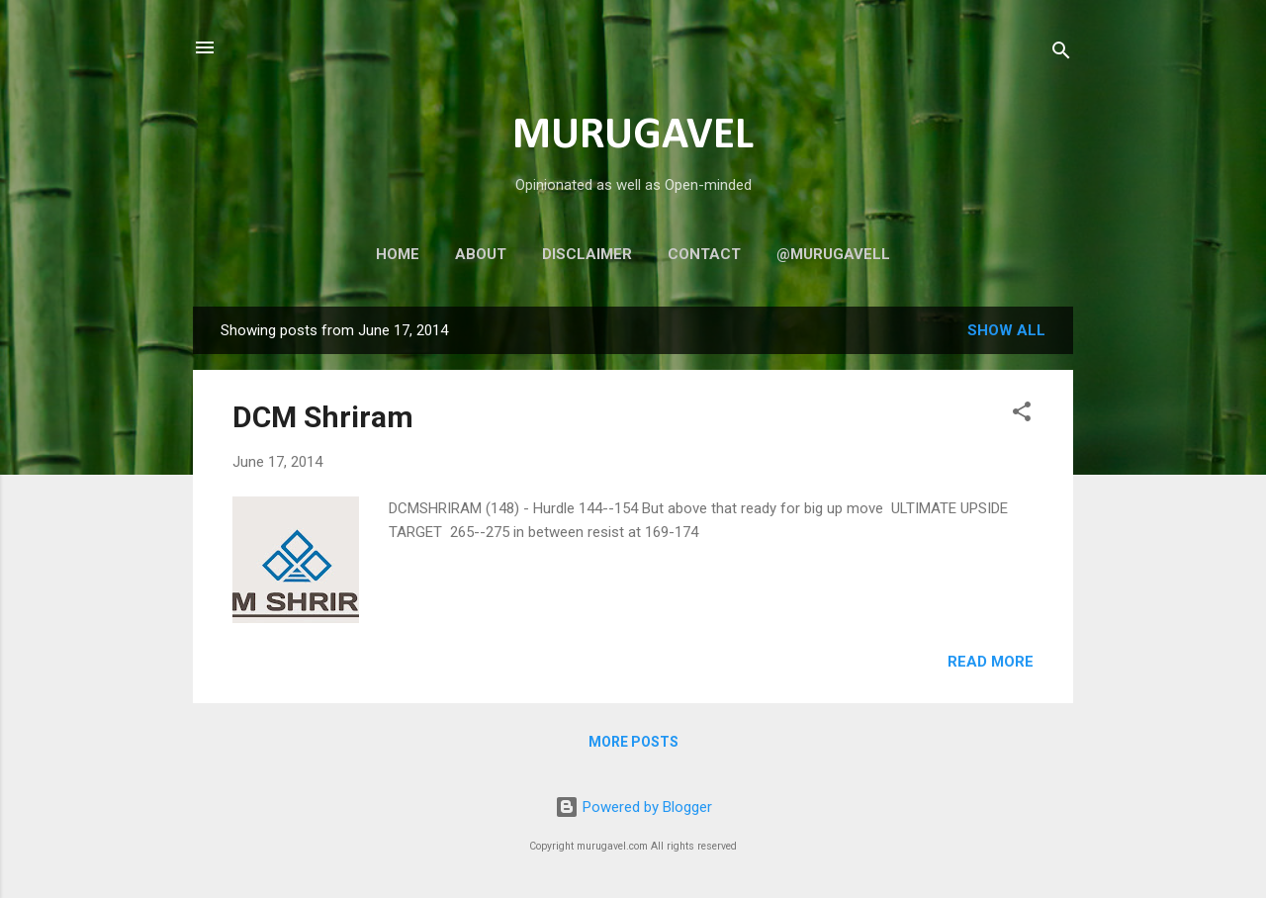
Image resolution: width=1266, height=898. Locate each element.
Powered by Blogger (633, 807)
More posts (633, 742)
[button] (1022, 415)
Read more (991, 662)
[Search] (1061, 54)
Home (397, 254)
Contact (704, 254)
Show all (1006, 330)
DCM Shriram (322, 417)
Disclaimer (587, 254)
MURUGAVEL (633, 136)
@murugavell (833, 254)
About (480, 254)
